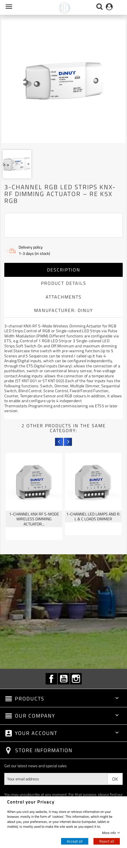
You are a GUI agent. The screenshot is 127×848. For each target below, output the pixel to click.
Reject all (106, 841)
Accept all (75, 841)
